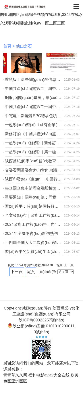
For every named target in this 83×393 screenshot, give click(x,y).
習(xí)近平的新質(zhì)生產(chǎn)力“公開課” (42, 251)
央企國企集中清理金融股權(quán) (34, 188)
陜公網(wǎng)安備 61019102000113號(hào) (41, 328)
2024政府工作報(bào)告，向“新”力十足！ (41, 224)
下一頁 (17, 272)
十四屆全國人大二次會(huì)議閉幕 (35, 242)
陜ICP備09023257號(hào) (41, 320)
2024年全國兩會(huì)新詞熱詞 (31, 233)
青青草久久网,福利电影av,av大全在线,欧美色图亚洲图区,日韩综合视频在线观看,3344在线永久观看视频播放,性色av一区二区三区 (41, 14)
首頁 (7, 46)
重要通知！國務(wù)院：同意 (30, 197)
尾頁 (31, 272)
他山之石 (24, 46)
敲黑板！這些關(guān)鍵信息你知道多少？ (42, 79)
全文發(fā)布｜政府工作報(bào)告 (34, 215)
